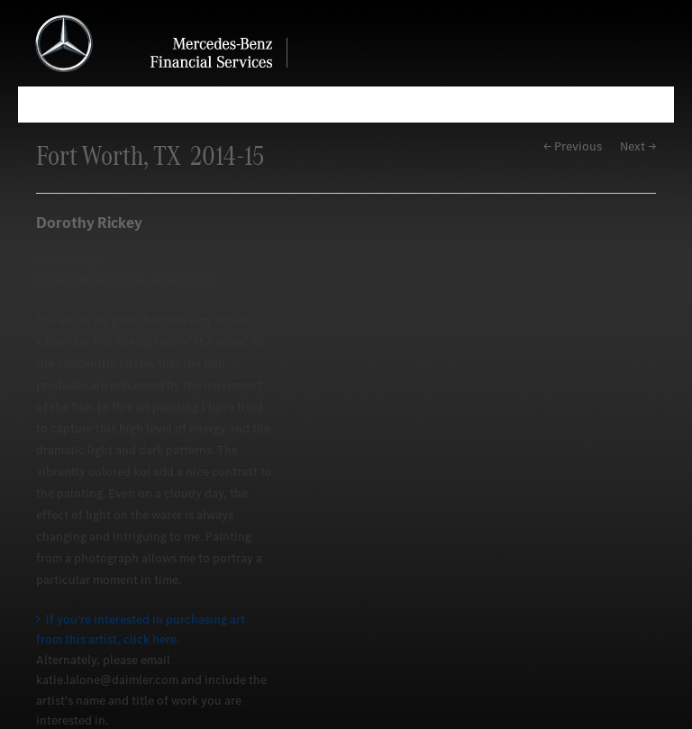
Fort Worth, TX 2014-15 (150, 155)
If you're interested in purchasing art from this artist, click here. (140, 629)
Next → (638, 146)
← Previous (572, 146)
